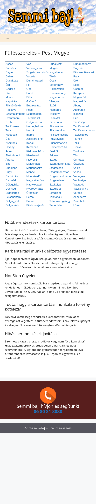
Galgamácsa (34, 122)
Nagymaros (56, 97)
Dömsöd (11, 188)
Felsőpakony (13, 197)
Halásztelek (56, 88)
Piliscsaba (55, 122)
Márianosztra (34, 168)
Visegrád (54, 101)
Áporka (10, 159)
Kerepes (78, 93)
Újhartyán (79, 159)
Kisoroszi (32, 159)
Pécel (29, 109)
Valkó (76, 168)
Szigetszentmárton (60, 176)
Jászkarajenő (34, 138)
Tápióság (79, 122)
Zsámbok (79, 201)
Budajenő (11, 168)
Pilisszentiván (57, 130)
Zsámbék (11, 143)
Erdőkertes (12, 192)
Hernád (30, 130)
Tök (75, 155)
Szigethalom (34, 113)
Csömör (78, 88)
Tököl (52, 76)
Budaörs (11, 68)
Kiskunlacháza (35, 151)
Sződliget (55, 188)
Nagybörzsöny (35, 180)
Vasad (77, 172)
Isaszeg (78, 113)
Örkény (10, 147)
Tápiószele (12, 126)
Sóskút (53, 151)
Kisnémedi (32, 155)
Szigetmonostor (59, 172)
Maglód (54, 68)
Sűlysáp (54, 155)
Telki (76, 143)
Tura (8, 130)
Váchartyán (80, 180)
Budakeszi (55, 64)
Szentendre (13, 118)
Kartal (30, 143)
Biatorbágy (56, 84)
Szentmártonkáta (59, 163)
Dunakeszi (12, 80)
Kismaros (55, 109)
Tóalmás (78, 151)
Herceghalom (34, 126)
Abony (77, 105)
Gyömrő (31, 101)
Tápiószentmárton (84, 130)
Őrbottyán (32, 192)
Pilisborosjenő (35, 205)
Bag (8, 163)
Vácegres (79, 176)
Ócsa (52, 80)
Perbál (30, 197)
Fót (28, 84)
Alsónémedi (13, 155)
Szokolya (55, 184)
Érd (8, 84)
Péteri (30, 201)
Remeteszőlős (58, 147)
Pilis (75, 118)
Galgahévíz (13, 205)
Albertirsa (79, 109)
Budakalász (33, 105)
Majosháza (33, 163)
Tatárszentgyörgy (59, 201)
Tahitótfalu (55, 197)
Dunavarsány (57, 93)
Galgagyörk (13, 201)
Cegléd (10, 72)
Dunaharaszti (34, 80)
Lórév (76, 205)
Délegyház (12, 184)
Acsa (9, 151)
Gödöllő (10, 88)
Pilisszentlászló (58, 134)
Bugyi (9, 172)
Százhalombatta (15, 113)
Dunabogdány (82, 64)
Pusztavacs (56, 138)
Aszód (9, 64)
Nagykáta (11, 101)
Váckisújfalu (80, 188)
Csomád (11, 180)
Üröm (76, 80)
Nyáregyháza (34, 188)
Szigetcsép (56, 168)
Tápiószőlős (80, 134)
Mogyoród (79, 97)
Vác (28, 64)
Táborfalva (55, 205)
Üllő (8, 138)
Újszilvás (78, 163)
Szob (9, 122)
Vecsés (30, 76)
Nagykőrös (80, 101)
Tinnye (77, 147)
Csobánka (12, 176)
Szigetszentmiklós (37, 72)
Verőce (77, 192)
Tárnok (77, 138)
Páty (76, 76)
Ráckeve (11, 109)
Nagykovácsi (34, 184)
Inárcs (30, 134)
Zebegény (79, 197)
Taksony (54, 113)
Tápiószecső (81, 126)
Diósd (29, 97)
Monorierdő (33, 176)
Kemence (32, 147)
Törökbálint (33, 118)
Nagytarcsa (56, 72)
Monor (9, 97)
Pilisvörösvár (13, 105)
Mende (30, 172)
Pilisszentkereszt (83, 72)
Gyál (8, 93)
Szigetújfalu (56, 180)
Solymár (78, 68)
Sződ (52, 105)
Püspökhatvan (58, 143)
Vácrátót (78, 184)
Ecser (76, 84)
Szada (53, 159)
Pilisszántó (56, 126)
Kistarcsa (11, 134)
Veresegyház (34, 68)
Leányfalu (55, 118)
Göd (29, 88)
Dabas (10, 76)
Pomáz (30, 93)
